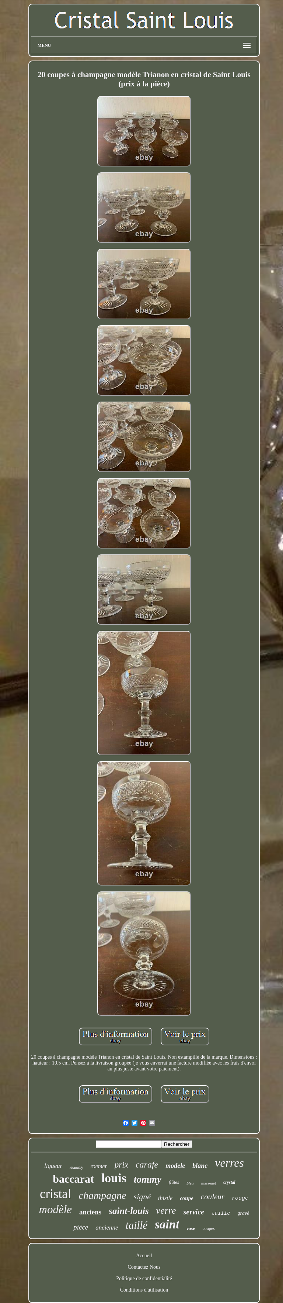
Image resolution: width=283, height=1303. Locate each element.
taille (221, 1213)
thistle (165, 1198)
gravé (243, 1213)
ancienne (106, 1227)
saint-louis (129, 1211)
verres (229, 1162)
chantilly (76, 1168)
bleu (190, 1183)
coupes (208, 1228)
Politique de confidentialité (144, 1278)
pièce (80, 1227)
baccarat (73, 1179)
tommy (147, 1179)
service (194, 1212)
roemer (98, 1166)
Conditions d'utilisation (144, 1290)
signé (142, 1196)
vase (190, 1228)
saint (167, 1224)
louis (113, 1178)
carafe (147, 1164)
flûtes (174, 1182)
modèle (55, 1209)
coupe (186, 1198)
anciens (90, 1212)
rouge (240, 1198)
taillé (137, 1225)
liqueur (53, 1165)
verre (166, 1210)
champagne (102, 1195)
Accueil (144, 1255)
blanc (199, 1165)
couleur (212, 1196)
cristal (55, 1194)
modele (175, 1165)
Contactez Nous (143, 1267)
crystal (229, 1182)
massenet (208, 1183)
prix (121, 1164)
